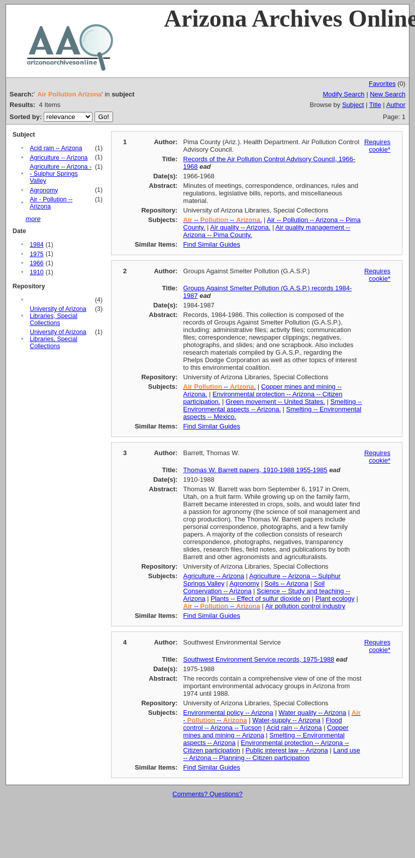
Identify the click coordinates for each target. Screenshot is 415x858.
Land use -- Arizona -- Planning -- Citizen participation (271, 754)
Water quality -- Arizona (312, 712)
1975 (36, 254)
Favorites (382, 83)
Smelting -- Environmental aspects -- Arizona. (272, 405)
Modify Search (343, 94)
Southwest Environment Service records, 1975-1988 (259, 659)
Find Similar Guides (211, 244)
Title (375, 105)
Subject (353, 105)
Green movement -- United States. (275, 401)
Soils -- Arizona (286, 583)
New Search (387, 94)
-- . (219, 386)
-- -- (221, 606)
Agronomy (44, 190)
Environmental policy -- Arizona (228, 712)
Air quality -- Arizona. (240, 227)
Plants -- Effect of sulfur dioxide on (260, 598)
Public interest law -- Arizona (287, 750)
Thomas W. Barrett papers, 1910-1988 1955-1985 (255, 470)
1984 (36, 244)
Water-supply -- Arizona (286, 720)
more (33, 219)
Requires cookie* (377, 145)
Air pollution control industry (305, 606)
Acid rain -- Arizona (56, 148)
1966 (36, 263)
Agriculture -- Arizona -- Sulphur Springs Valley (60, 173)
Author (395, 105)
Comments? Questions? (207, 794)
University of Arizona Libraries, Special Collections (58, 316)
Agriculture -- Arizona (58, 157)
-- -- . (222, 220)
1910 (36, 272)
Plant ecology (335, 598)
